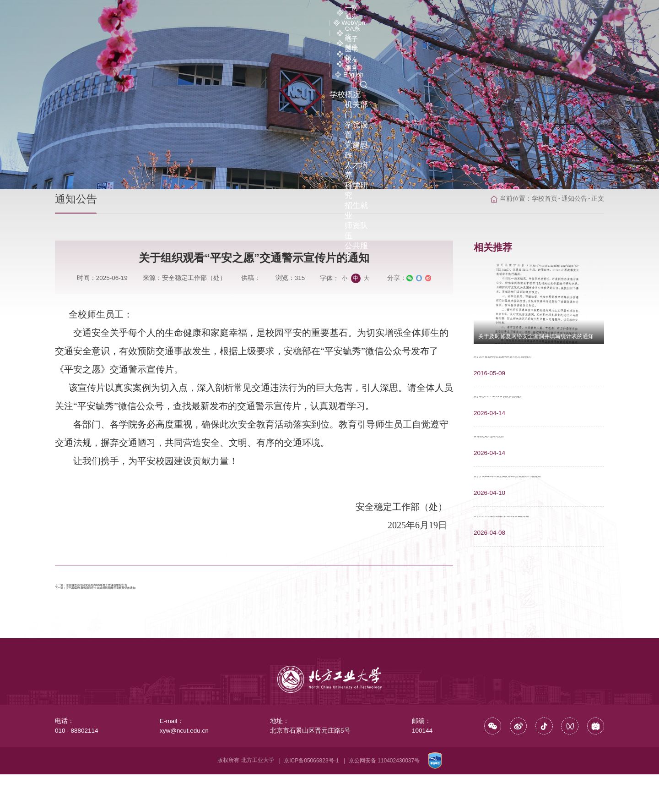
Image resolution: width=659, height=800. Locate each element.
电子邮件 (433, 12)
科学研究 (449, 27)
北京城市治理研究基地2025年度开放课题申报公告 (158, 590)
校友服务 (522, 12)
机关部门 (265, 27)
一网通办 (295, 12)
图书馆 (478, 12)
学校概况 (218, 27)
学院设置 (311, 27)
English (567, 12)
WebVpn (341, 12)
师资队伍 (542, 27)
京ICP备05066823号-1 (311, 786)
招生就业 (496, 27)
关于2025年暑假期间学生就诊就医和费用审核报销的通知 (168, 608)
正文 (597, 175)
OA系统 (387, 12)
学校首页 (544, 175)
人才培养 (403, 27)
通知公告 (574, 175)
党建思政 (357, 27)
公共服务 (588, 27)
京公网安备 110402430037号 (384, 786)
